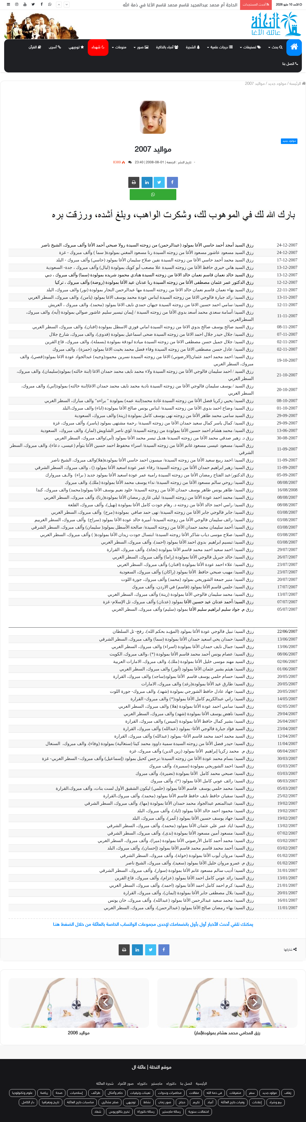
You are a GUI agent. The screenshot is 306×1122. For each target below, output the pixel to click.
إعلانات (257, 1102)
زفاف (287, 1093)
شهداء (98, 47)
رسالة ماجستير (171, 1112)
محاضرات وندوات (170, 1093)
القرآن (35, 47)
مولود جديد (277, 84)
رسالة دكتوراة (146, 1112)
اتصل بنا (290, 64)
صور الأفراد (126, 1084)
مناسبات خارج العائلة (80, 1102)
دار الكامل (28, 1102)
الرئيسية (201, 1084)
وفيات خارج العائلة (232, 1102)
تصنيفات (252, 47)
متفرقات (235, 1093)
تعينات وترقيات (140, 1093)
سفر (252, 1093)
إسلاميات (77, 1093)
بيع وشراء (276, 1102)
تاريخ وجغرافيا (50, 1102)
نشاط (147, 1102)
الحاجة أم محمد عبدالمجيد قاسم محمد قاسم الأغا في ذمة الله (180, 5)
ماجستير (157, 1084)
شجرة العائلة (105, 1084)
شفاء (98, 1112)
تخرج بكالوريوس (119, 1112)
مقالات (194, 1093)
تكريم (196, 1102)
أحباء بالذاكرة (167, 47)
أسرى (55, 47)
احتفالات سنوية (198, 1112)
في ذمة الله (214, 1093)
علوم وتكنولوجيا (22, 1093)
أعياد (210, 1102)
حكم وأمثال (115, 1093)
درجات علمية (222, 47)
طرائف (95, 1093)
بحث (277, 47)
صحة (59, 1093)
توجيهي (76, 47)
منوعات (120, 47)
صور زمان (164, 1102)
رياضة (44, 1093)
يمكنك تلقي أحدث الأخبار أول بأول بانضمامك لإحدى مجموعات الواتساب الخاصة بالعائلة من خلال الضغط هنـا (153, 924)
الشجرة (193, 47)
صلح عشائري (110, 1102)
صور (142, 47)
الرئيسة (297, 84)
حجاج (182, 1102)
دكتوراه (171, 1084)
